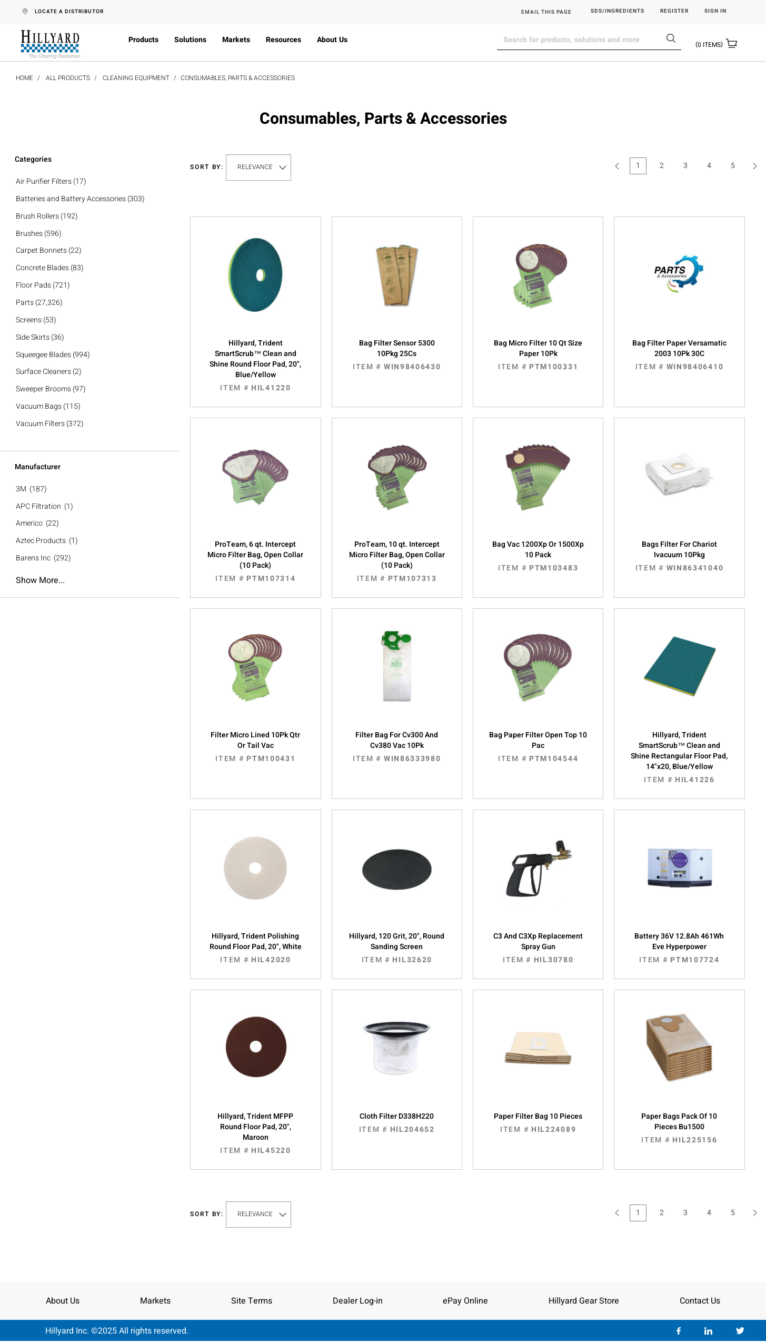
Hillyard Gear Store (584, 1301)
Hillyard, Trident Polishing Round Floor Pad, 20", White (255, 948)
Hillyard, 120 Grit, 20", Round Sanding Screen (397, 948)
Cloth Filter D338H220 (397, 1123)
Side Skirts (32, 337)
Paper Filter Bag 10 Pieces (538, 1123)
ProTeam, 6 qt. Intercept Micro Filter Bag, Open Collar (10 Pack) (255, 561)
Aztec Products (41, 540)
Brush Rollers (37, 216)
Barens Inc (33, 558)
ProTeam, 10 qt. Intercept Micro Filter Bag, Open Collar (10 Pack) (397, 561)
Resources (283, 39)
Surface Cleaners (43, 371)
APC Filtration (38, 506)
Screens (29, 319)
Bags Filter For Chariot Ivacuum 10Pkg (679, 556)
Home (24, 78)
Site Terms (251, 1301)
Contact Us (700, 1301)
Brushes (29, 233)
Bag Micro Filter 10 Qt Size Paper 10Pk (538, 355)
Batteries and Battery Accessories (71, 198)
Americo (29, 523)
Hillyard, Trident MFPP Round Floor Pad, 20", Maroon (255, 1133)
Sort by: (207, 167)
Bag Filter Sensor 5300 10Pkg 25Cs (397, 355)
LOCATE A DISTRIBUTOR (69, 11)
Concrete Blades (42, 267)
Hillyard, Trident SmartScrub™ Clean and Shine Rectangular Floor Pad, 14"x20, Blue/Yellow (679, 757)
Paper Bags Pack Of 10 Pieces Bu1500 (679, 1128)
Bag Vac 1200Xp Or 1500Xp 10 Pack (538, 556)
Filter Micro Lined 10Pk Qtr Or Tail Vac (255, 746)
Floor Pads (33, 285)
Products (143, 39)
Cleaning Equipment (136, 78)
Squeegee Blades (43, 354)
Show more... (40, 580)
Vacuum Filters (40, 423)
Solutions (190, 39)
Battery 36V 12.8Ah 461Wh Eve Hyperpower (679, 948)
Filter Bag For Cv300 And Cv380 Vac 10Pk (397, 746)
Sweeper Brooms (43, 388)
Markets (236, 39)
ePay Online (465, 1301)
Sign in (715, 11)
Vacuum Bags (39, 406)
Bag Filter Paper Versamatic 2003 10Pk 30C (679, 355)
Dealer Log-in (358, 1301)
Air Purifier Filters (44, 181)
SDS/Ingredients (617, 11)
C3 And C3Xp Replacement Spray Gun (538, 948)
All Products (68, 78)
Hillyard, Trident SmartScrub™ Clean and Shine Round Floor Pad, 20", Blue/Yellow (255, 365)
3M (21, 489)
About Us (332, 39)
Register (674, 11)
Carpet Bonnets (41, 250)
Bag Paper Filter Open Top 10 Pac (538, 746)
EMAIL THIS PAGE (546, 12)
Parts (25, 302)
